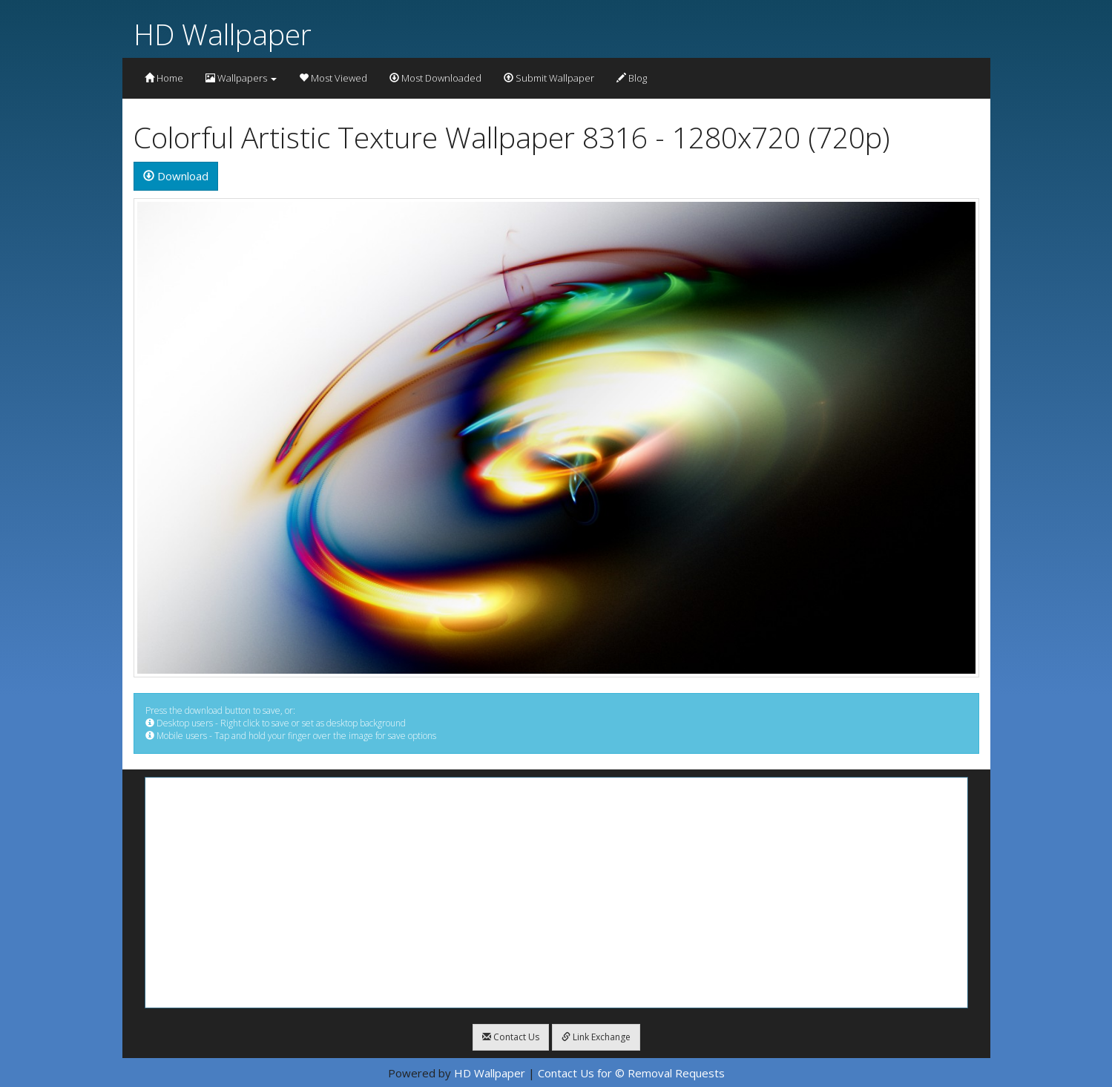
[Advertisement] (556, 892)
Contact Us (510, 1037)
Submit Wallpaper (549, 78)
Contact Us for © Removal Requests (631, 1072)
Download (175, 175)
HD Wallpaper (223, 33)
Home (164, 78)
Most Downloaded (435, 78)
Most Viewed (333, 78)
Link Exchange (596, 1037)
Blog (631, 78)
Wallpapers (241, 78)
